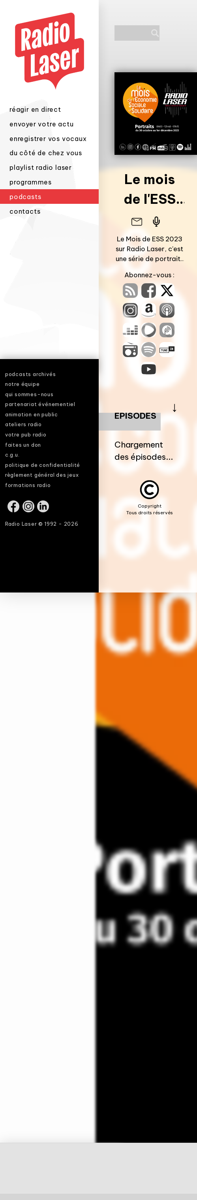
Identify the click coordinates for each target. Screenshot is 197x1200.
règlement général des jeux (42, 475)
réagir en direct (35, 112)
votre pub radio (26, 434)
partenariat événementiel (40, 404)
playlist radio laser (40, 170)
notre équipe (22, 384)
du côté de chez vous (45, 155)
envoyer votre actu (41, 126)
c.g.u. (12, 454)
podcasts (25, 199)
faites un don (23, 445)
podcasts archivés (30, 374)
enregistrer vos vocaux (48, 141)
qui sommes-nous (29, 394)
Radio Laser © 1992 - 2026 (42, 524)
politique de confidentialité (42, 465)
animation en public (31, 414)
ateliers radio (23, 424)
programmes (30, 184)
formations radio (28, 485)
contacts (24, 214)
